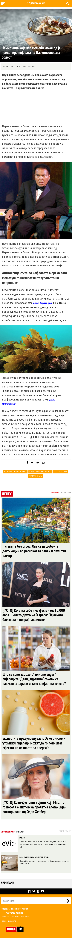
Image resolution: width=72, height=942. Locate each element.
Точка (5, 67)
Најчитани (7, 886)
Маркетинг (15, 912)
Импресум (5, 912)
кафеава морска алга (40, 471)
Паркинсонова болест (15, 471)
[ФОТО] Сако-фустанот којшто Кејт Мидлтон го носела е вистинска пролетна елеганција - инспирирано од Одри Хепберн (35, 810)
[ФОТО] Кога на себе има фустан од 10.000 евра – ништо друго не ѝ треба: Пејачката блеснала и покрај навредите (34, 616)
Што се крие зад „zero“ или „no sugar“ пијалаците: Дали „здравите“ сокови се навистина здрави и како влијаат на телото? (34, 680)
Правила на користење (9, 924)
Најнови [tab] (55, 492)
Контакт (25, 912)
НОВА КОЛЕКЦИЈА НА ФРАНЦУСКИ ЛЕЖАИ (34, 861)
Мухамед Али (35, 476)
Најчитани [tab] (66, 492)
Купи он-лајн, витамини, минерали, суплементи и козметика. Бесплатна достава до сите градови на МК (43, 848)
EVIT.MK (22, 841)
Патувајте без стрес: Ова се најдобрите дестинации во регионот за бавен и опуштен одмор (35, 551)
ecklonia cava (60, 471)
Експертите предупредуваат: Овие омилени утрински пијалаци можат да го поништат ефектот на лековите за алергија (35, 745)
